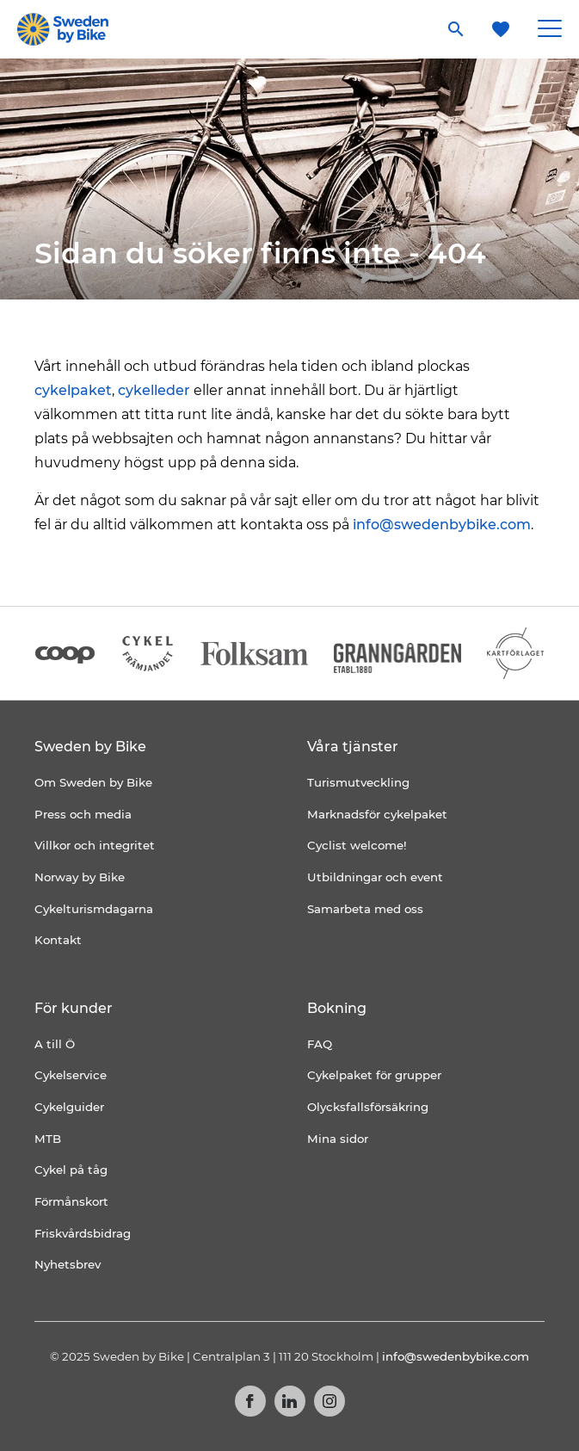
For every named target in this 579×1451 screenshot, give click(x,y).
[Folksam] (254, 653)
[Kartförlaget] (515, 653)
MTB (47, 1138)
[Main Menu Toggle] (549, 29)
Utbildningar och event (375, 877)
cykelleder (154, 390)
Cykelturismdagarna (93, 909)
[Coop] (65, 653)
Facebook (250, 1401)
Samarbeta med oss (365, 909)
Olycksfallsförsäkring (367, 1107)
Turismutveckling (358, 782)
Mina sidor (337, 1138)
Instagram (329, 1401)
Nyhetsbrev (67, 1264)
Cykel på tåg (71, 1169)
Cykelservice (70, 1075)
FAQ (319, 1044)
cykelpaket (73, 390)
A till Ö (54, 1044)
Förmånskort (71, 1201)
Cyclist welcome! (357, 845)
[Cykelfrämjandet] (147, 653)
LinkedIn (289, 1401)
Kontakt (58, 940)
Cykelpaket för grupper (374, 1075)
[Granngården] (398, 658)
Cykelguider (69, 1107)
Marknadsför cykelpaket (377, 814)
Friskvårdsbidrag (82, 1233)
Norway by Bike (79, 877)
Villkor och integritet (94, 845)
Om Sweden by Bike (93, 782)
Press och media (83, 814)
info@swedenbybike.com (442, 524)
